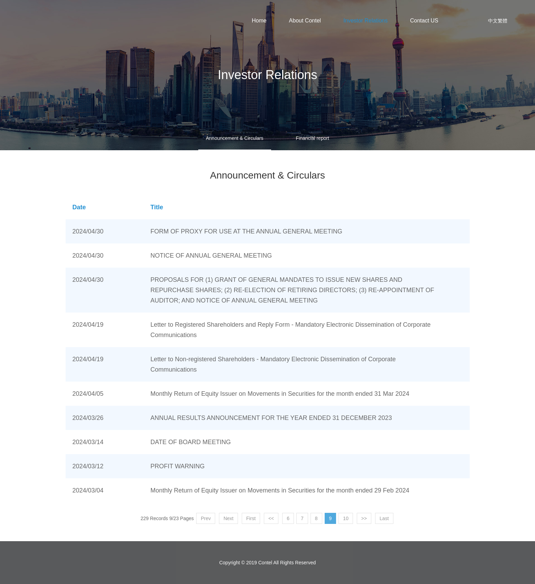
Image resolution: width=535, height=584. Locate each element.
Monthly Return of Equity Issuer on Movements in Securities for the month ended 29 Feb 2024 (280, 490)
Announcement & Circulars (235, 138)
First (251, 518)
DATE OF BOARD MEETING (191, 442)
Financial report (312, 138)
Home (259, 20)
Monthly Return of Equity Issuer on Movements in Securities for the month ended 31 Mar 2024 (280, 393)
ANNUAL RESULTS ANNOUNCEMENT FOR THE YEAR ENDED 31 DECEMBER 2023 (271, 417)
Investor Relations (365, 20)
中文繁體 (497, 20)
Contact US (424, 20)
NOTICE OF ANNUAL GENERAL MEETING (211, 255)
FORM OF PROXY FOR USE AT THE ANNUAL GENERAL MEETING (246, 231)
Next (228, 518)
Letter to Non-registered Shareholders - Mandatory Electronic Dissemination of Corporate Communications (273, 364)
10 (345, 518)
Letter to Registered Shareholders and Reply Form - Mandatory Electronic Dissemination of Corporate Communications (291, 329)
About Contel (305, 20)
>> (364, 518)
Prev (206, 518)
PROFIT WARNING (178, 466)
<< (271, 518)
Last (384, 518)
